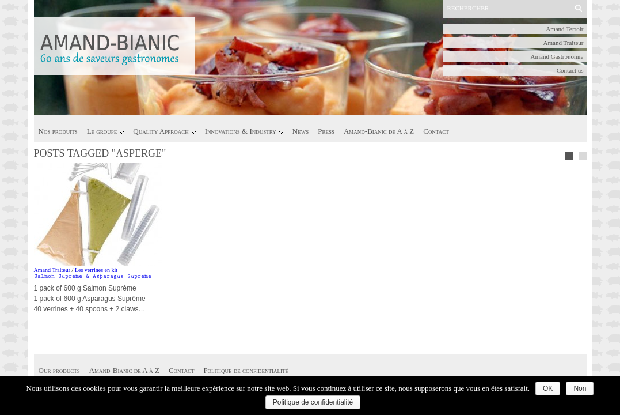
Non (579, 388)
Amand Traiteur (563, 42)
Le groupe (102, 131)
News (300, 131)
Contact (435, 131)
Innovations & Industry (240, 131)
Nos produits (58, 131)
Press (326, 131)
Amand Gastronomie (557, 56)
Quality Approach (160, 131)
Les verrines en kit (96, 270)
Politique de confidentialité (245, 370)
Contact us (570, 70)
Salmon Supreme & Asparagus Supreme (92, 277)
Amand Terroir (564, 28)
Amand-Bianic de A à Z (379, 131)
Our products (59, 370)
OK (548, 388)
